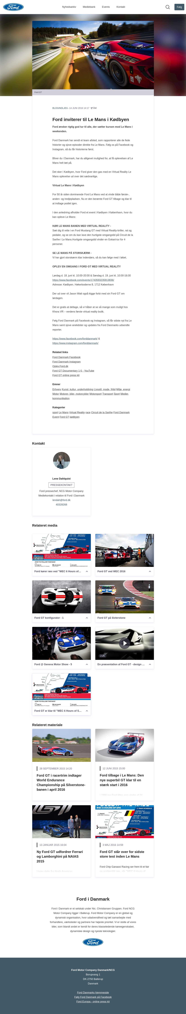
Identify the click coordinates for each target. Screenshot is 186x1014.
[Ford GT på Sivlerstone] (124, 596)
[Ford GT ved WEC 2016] (124, 550)
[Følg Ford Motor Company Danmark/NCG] (179, 7)
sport (55, 412)
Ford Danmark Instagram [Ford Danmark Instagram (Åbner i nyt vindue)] (67, 361)
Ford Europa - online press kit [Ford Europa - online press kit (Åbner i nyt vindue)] (93, 1001)
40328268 (61, 504)
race (87, 412)
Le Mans (64, 412)
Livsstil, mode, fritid (105, 389)
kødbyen (74, 417)
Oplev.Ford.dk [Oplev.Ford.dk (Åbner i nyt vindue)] (60, 366)
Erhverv (57, 389)
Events (106, 6)
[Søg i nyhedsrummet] (167, 7)
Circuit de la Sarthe (102, 412)
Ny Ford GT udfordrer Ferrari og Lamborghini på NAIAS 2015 (60, 856)
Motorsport (96, 393)
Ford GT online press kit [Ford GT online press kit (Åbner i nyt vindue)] (66, 375)
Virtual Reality (77, 412)
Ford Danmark (121, 412)
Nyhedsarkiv (69, 6)
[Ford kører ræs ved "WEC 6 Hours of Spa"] (61, 550)
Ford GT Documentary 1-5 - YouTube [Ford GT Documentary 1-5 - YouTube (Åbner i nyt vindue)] (73, 370)
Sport (117, 393)
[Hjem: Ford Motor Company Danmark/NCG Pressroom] (13, 7)
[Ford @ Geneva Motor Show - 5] (61, 643)
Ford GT (64, 417)
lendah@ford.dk (61, 500)
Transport (107, 393)
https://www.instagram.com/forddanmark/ (75, 343)
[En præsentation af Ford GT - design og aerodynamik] (124, 643)
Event (56, 417)
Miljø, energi (123, 389)
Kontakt (120, 6)
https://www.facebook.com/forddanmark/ (75, 338)
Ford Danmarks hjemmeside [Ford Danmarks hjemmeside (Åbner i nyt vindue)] (93, 992)
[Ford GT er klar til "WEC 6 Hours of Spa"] (61, 689)
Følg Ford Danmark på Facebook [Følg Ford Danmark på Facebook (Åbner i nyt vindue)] (93, 997)
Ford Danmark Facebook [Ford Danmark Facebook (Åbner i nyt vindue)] (67, 357)
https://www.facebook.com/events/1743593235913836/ (83, 280)
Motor (56, 393)
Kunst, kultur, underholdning (77, 389)
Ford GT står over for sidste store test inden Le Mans (122, 854)
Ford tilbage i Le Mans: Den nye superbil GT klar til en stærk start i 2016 (122, 780)
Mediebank (89, 6)
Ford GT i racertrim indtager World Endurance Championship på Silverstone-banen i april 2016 (61, 783)
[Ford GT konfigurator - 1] (61, 596)
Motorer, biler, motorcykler (74, 393)
